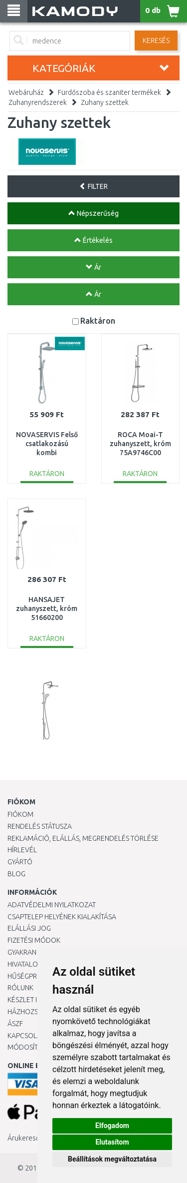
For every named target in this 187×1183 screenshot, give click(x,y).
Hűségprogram (34, 976)
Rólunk (20, 988)
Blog (16, 874)
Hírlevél (22, 850)
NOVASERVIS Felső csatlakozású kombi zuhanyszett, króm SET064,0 (47, 453)
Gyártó (19, 862)
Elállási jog (29, 928)
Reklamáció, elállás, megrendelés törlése (83, 838)
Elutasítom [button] (112, 1142)
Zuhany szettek (105, 102)
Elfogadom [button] (112, 1126)
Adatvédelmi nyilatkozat (51, 905)
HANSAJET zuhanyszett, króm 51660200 (46, 608)
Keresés (156, 40)
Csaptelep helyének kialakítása (61, 917)
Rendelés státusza (39, 826)
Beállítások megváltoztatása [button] (112, 1159)
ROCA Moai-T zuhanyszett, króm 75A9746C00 (140, 444)
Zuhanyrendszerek (37, 102)
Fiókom (20, 814)
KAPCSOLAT (25, 1036)
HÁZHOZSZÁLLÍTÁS (36, 1012)
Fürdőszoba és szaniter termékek (109, 92)
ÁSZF (15, 1024)
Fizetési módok (33, 940)
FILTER (93, 186)
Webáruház (26, 92)
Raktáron (97, 320)
